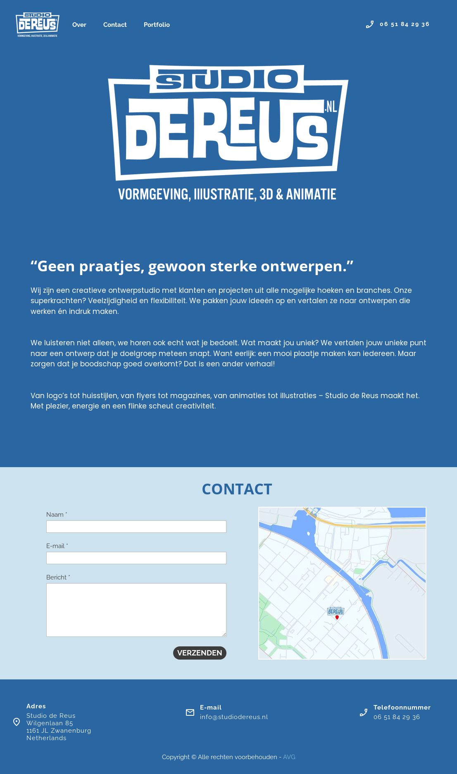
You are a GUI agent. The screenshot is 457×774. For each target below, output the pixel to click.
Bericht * (58, 577)
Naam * (56, 514)
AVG (289, 757)
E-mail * (57, 546)
